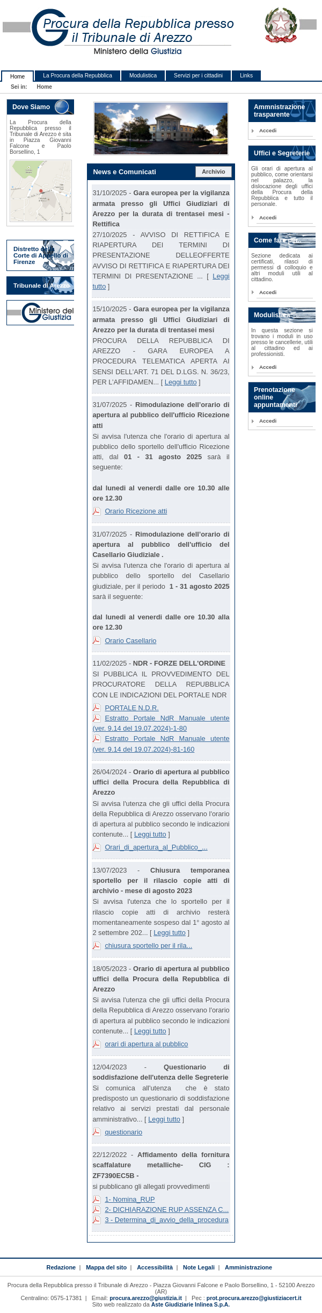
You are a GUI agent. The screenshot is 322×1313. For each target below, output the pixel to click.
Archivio (213, 171)
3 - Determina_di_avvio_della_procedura (166, 1220)
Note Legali (199, 1267)
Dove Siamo (31, 107)
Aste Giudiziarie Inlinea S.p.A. (190, 1305)
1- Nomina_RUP (130, 1199)
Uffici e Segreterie (282, 153)
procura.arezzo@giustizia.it (145, 1298)
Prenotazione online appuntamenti (275, 397)
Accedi (267, 130)
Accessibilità (155, 1267)
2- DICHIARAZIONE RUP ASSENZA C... (167, 1209)
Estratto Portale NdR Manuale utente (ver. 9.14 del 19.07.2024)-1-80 (160, 723)
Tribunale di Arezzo (41, 285)
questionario (123, 1132)
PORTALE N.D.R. (132, 708)
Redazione (61, 1267)
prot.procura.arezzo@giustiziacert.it (254, 1298)
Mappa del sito (106, 1267)
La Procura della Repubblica (77, 76)
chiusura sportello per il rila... (148, 945)
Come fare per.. (278, 240)
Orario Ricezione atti (136, 511)
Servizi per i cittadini (198, 76)
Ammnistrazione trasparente (279, 110)
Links (246, 76)
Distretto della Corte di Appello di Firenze (40, 255)
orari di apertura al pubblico (146, 1044)
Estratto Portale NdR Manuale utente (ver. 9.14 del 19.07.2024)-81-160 (160, 743)
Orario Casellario (130, 641)
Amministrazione (248, 1267)
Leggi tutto (181, 382)
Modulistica (143, 76)
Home (17, 77)
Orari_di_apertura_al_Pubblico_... (156, 847)
